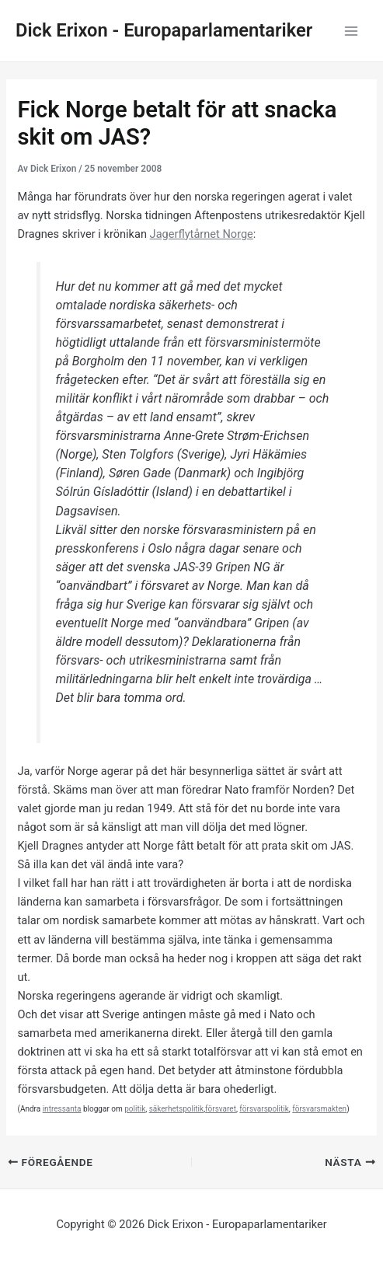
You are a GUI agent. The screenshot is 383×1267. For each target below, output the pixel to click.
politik (134, 1109)
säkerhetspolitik (176, 1109)
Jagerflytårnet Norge (201, 234)
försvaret (220, 1109)
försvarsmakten (319, 1109)
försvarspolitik (263, 1109)
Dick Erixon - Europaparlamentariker (164, 30)
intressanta (62, 1109)
